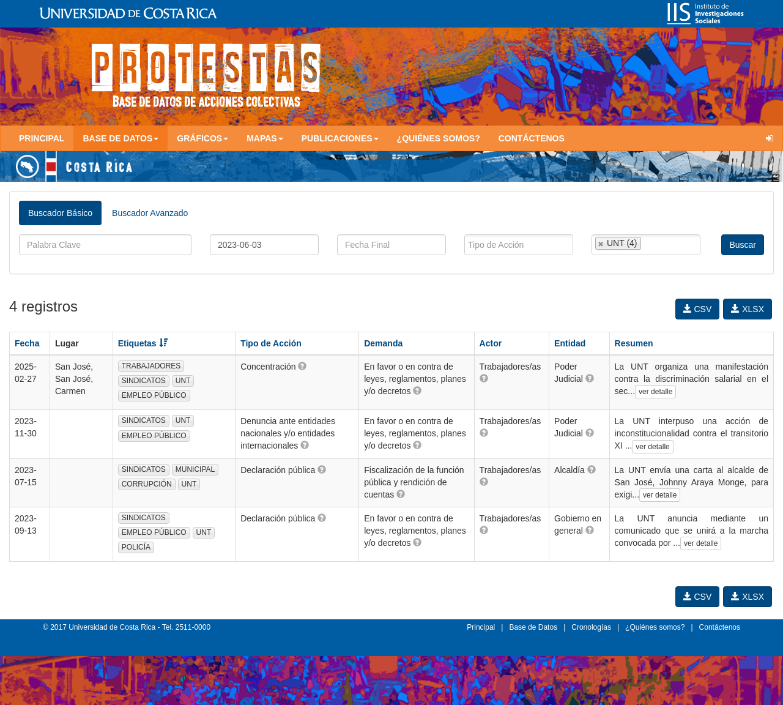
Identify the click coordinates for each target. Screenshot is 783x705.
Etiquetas (143, 343)
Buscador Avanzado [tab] (150, 213)
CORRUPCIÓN (147, 484)
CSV (697, 309)
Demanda (383, 343)
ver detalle (655, 391)
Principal (41, 138)
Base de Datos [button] (120, 138)
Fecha (27, 343)
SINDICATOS (144, 380)
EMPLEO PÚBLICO (154, 395)
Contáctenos (532, 138)
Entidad (569, 343)
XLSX (747, 309)
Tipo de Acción (271, 343)
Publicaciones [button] (340, 138)
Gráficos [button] (202, 138)
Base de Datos (533, 627)
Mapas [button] (265, 138)
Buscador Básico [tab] (60, 213)
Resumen (634, 343)
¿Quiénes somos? (438, 138)
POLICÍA (136, 547)
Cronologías (591, 627)
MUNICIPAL (195, 469)
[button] (302, 366)
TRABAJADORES (151, 366)
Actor (491, 343)
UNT (183, 380)
